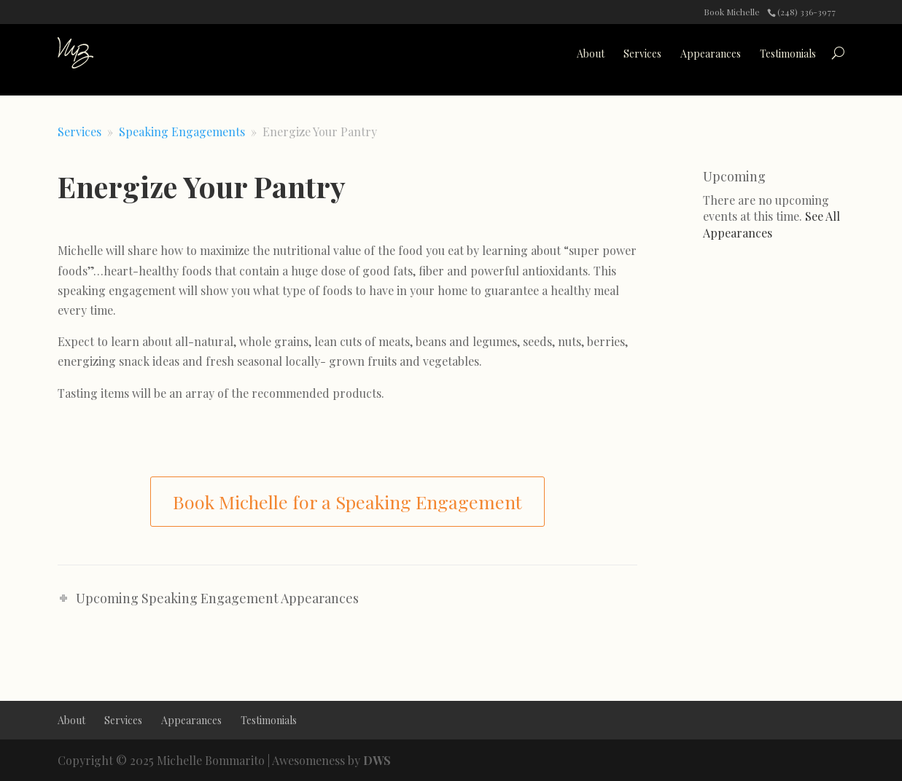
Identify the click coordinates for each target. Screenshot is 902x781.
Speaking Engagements (182, 131)
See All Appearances (771, 224)
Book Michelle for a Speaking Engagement (347, 502)
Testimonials (788, 53)
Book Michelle (732, 11)
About (590, 53)
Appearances (710, 53)
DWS (377, 760)
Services (642, 53)
